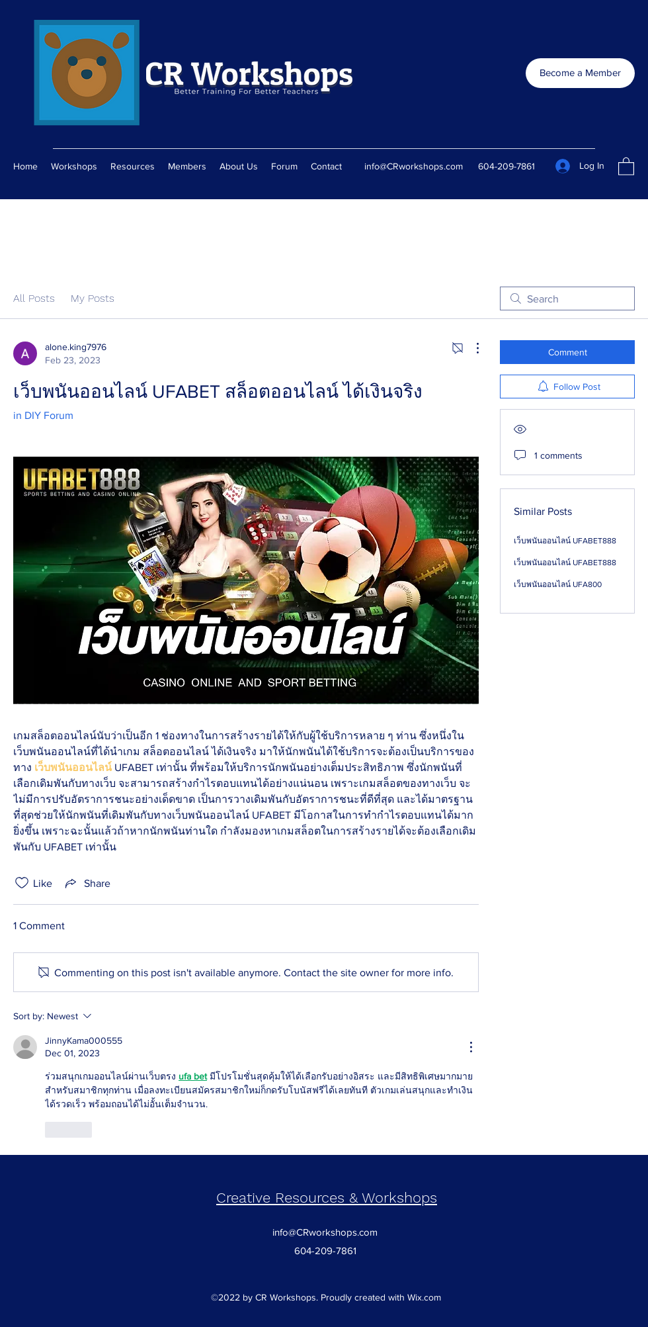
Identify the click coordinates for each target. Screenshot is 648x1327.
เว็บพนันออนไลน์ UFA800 (558, 584)
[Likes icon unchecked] (21, 883)
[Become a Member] (580, 73)
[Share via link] (86, 883)
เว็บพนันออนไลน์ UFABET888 (565, 540)
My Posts (92, 298)
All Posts (34, 298)
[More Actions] (471, 348)
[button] (626, 165)
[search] (567, 298)
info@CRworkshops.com (413, 166)
